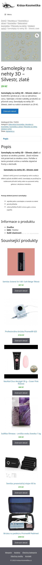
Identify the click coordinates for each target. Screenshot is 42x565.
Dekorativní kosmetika (16, 124)
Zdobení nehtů (6, 129)
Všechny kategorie (29, 552)
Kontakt (28, 556)
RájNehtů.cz (10, 131)
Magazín (8, 552)
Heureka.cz (12, 20)
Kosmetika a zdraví (16, 127)
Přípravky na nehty (18, 26)
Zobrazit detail (9, 111)
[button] (37, 36)
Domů (3, 20)
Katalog (17, 552)
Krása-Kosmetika (29, 5)
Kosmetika (12, 23)
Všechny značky (17, 556)
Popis (5, 138)
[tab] (21, 138)
